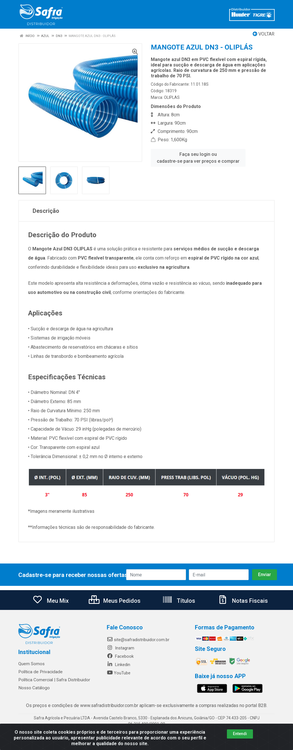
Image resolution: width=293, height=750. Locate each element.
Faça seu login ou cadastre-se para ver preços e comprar (198, 158)
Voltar (263, 34)
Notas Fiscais (242, 600)
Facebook (120, 656)
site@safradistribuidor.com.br (138, 639)
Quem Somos (31, 663)
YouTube (118, 673)
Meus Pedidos (114, 600)
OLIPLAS (172, 97)
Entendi (240, 733)
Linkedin (118, 664)
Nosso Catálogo (33, 687)
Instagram (120, 648)
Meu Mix (50, 600)
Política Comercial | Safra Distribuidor (53, 679)
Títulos (178, 600)
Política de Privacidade (39, 671)
